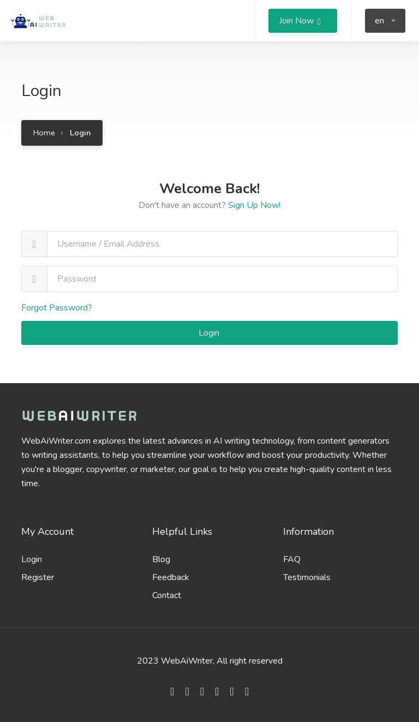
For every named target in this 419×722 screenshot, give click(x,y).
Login (210, 333)
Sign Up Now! (254, 205)
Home (44, 132)
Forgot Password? (56, 308)
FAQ (292, 559)
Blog (161, 559)
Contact (166, 595)
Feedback (170, 577)
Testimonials (307, 577)
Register (37, 577)
